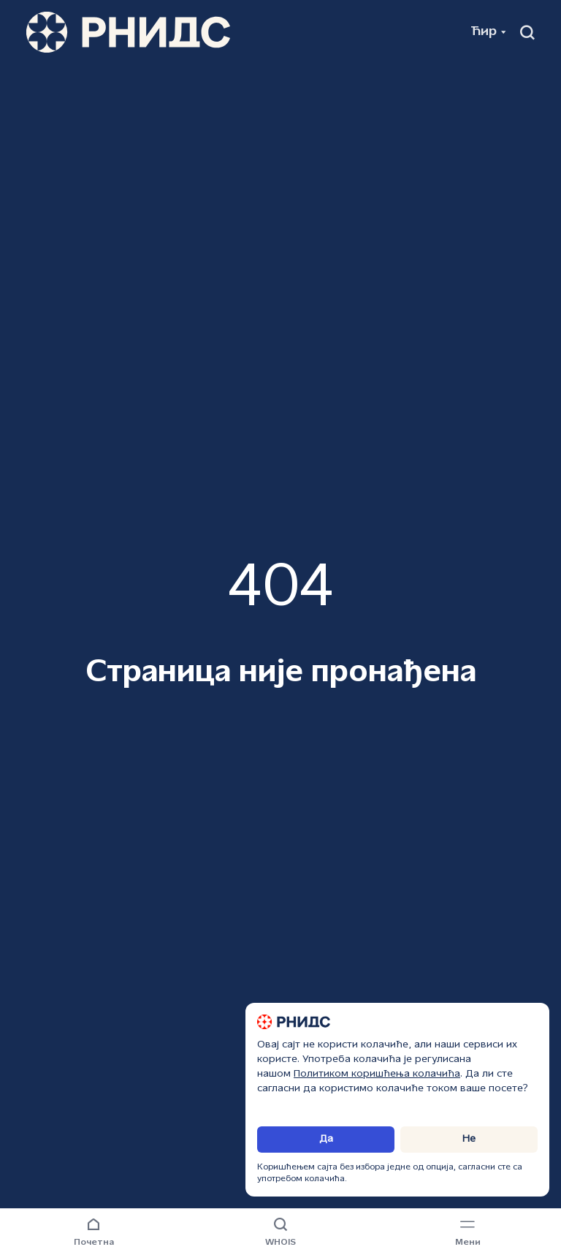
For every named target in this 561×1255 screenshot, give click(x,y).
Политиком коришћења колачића (377, 1074)
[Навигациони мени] (467, 1233)
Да (326, 1139)
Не (469, 1139)
